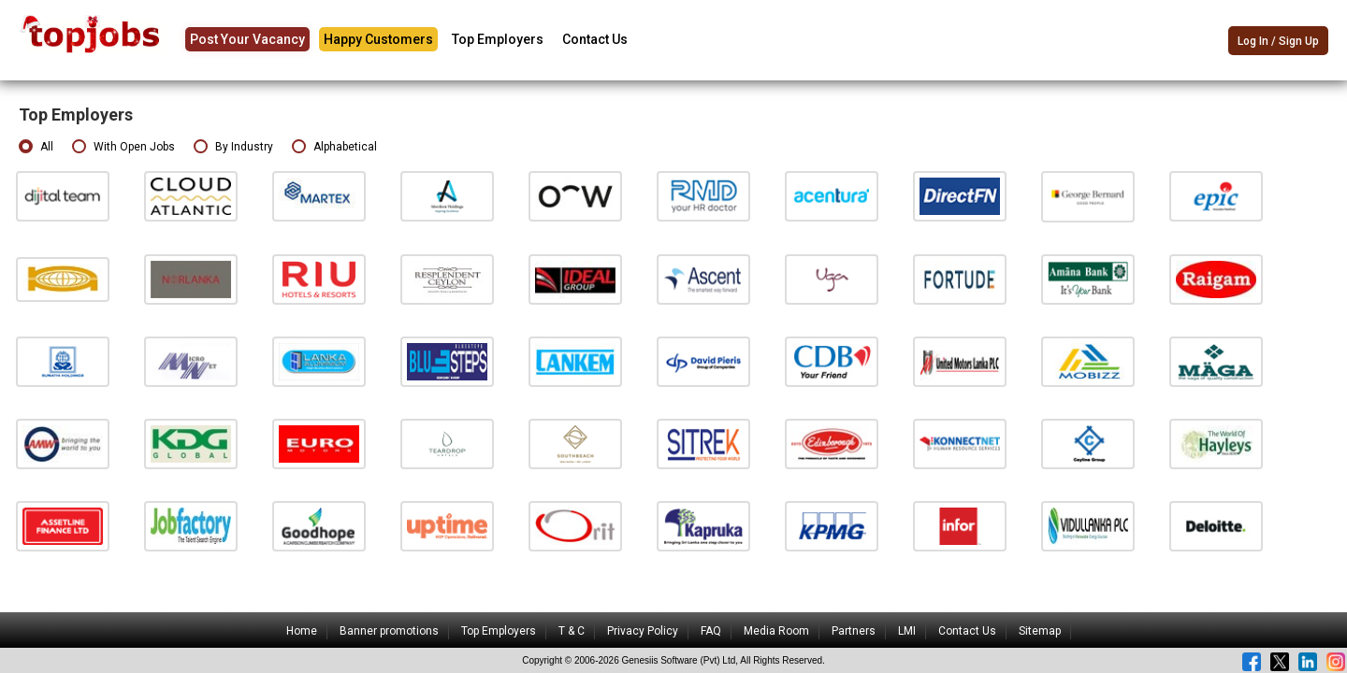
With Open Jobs (123, 147)
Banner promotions (389, 630)
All (36, 147)
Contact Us (595, 39)
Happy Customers (378, 39)
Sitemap (1040, 630)
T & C (571, 630)
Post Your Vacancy (247, 39)
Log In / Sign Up (1278, 41)
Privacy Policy (642, 630)
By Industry (233, 147)
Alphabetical (334, 147)
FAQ (711, 630)
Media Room (776, 630)
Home (301, 630)
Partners (854, 630)
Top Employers (497, 39)
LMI (907, 630)
